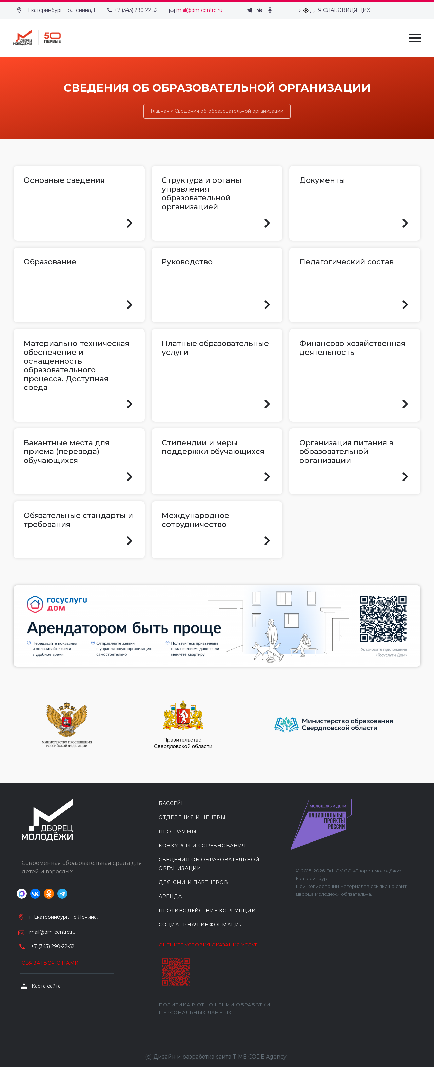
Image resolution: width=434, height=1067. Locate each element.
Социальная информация (201, 925)
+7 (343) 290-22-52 (136, 10)
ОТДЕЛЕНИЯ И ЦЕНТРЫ (192, 817)
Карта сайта (46, 986)
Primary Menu (415, 38)
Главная (160, 111)
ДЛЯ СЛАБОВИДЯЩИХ (336, 10)
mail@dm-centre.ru (199, 10)
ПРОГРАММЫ (177, 832)
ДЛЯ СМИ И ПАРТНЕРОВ (193, 882)
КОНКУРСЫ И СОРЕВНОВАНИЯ (202, 845)
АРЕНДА (170, 896)
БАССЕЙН (172, 803)
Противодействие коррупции (207, 911)
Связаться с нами (50, 963)
